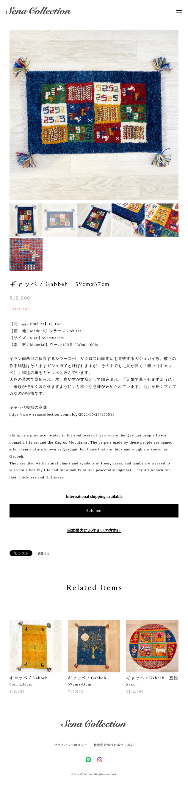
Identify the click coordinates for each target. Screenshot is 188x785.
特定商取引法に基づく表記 (114, 745)
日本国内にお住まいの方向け (94, 530)
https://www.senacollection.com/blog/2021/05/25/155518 (62, 414)
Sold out (94, 510)
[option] (85, 115)
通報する (44, 553)
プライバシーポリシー (71, 745)
